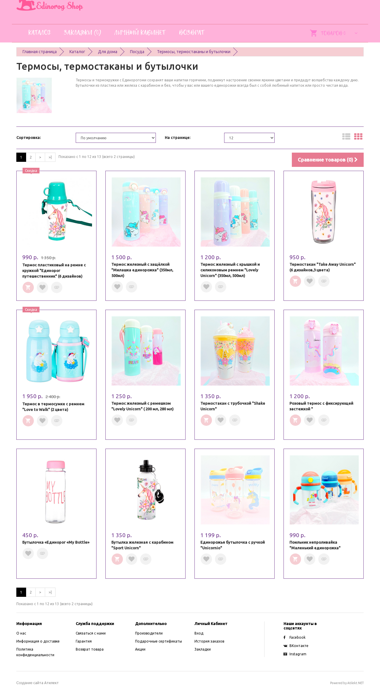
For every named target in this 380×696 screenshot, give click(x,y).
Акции (140, 649)
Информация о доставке (38, 641)
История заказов (209, 641)
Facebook (294, 637)
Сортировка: (28, 137)
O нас (21, 633)
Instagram (295, 654)
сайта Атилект (37, 683)
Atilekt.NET (355, 683)
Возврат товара (90, 649)
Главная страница (40, 51)
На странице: (177, 137)
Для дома (107, 51)
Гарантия (84, 641)
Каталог (77, 51)
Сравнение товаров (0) (328, 159)
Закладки (202, 649)
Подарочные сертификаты (158, 641)
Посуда (137, 51)
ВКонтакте (296, 646)
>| (50, 157)
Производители (149, 633)
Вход (198, 633)
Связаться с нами (91, 633)
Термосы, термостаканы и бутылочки (193, 51)
